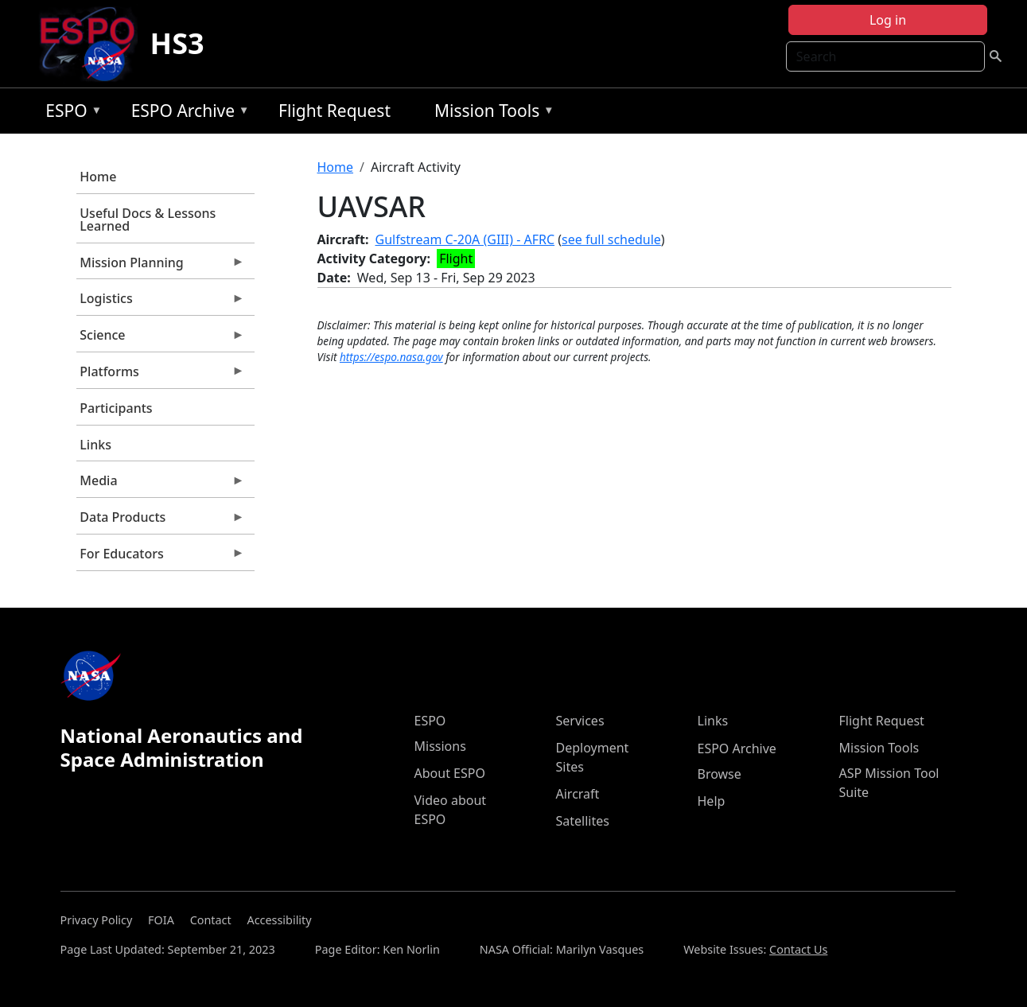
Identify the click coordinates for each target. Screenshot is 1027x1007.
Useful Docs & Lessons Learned (148, 219)
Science (160, 339)
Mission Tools (490, 113)
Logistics (160, 302)
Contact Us (798, 949)
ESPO (69, 113)
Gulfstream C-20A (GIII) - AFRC (465, 239)
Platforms (160, 375)
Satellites (582, 821)
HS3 (177, 43)
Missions (440, 746)
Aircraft (578, 794)
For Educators (160, 557)
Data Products (160, 521)
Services (580, 720)
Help (712, 801)
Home (98, 176)
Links (95, 444)
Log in (887, 20)
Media (160, 484)
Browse (719, 774)
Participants (116, 408)
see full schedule (611, 239)
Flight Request (334, 110)
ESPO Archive (186, 113)
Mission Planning (160, 266)
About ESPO (449, 773)
